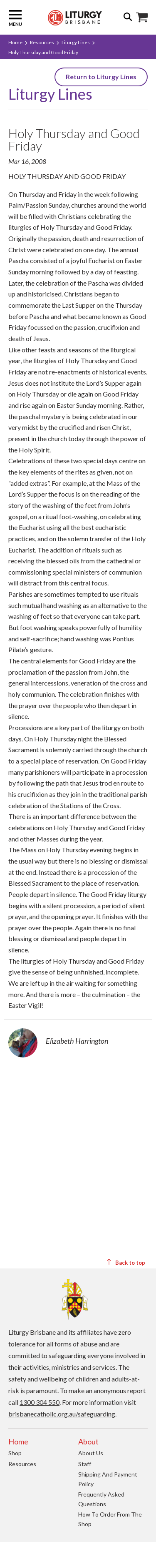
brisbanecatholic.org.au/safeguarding (61, 1414)
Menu (15, 17)
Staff (84, 1463)
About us (90, 1453)
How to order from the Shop (110, 1519)
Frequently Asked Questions (101, 1499)
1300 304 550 (39, 1402)
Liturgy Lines (76, 42)
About (88, 1441)
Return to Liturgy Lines (101, 76)
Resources (42, 42)
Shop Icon (142, 17)
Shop (15, 1453)
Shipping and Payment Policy (107, 1479)
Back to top (125, 1262)
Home (15, 42)
